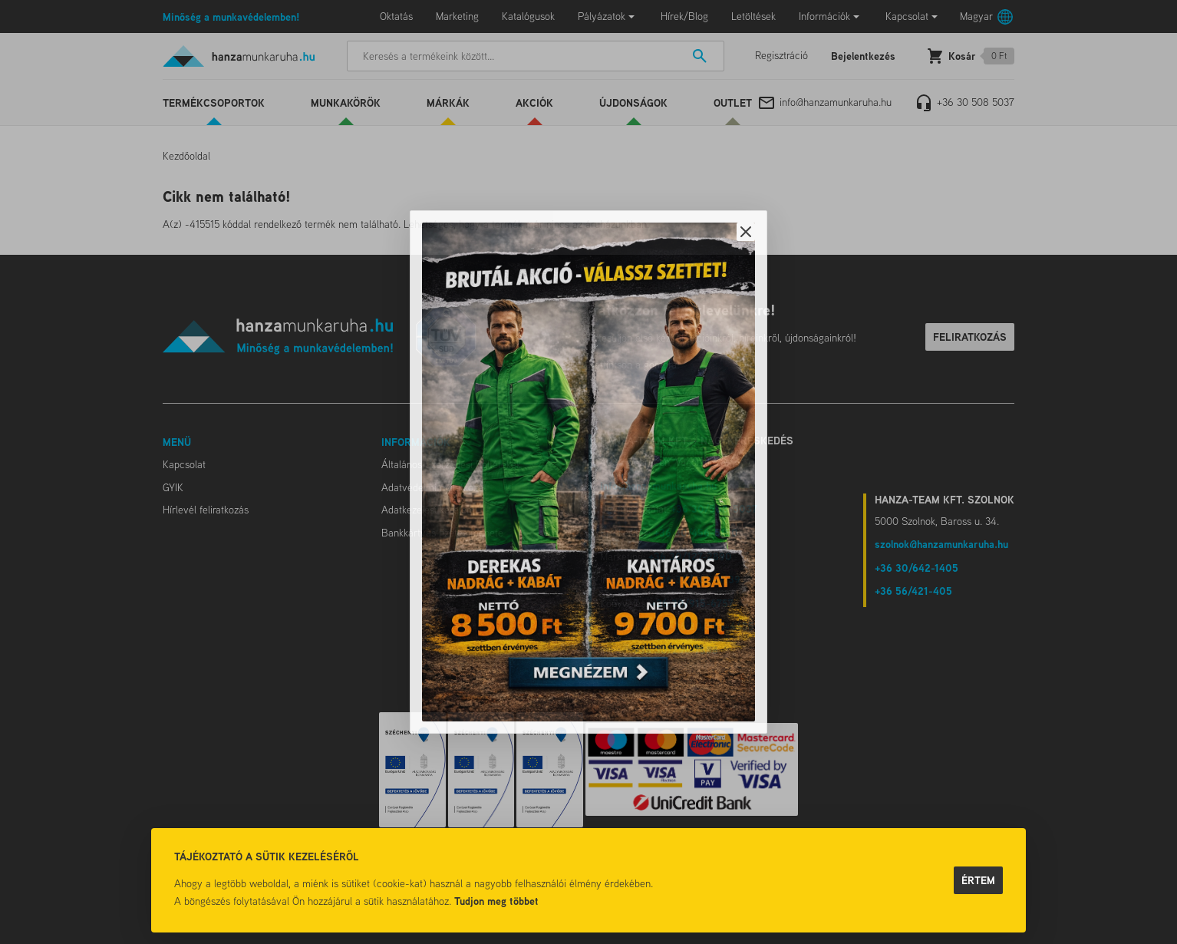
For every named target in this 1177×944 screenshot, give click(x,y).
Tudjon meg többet (496, 900)
